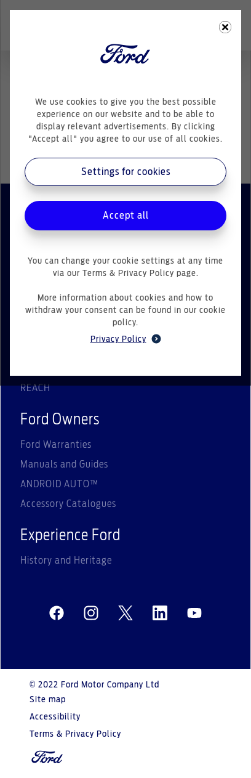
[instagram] (91, 613)
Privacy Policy (125, 339)
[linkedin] (160, 613)
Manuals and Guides (64, 464)
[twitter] (125, 613)
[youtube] (194, 613)
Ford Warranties (56, 445)
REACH (35, 388)
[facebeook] (56, 613)
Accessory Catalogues (68, 504)
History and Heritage (66, 560)
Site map (48, 699)
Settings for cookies (125, 172)
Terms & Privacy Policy (75, 734)
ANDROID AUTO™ (59, 484)
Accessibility (55, 717)
